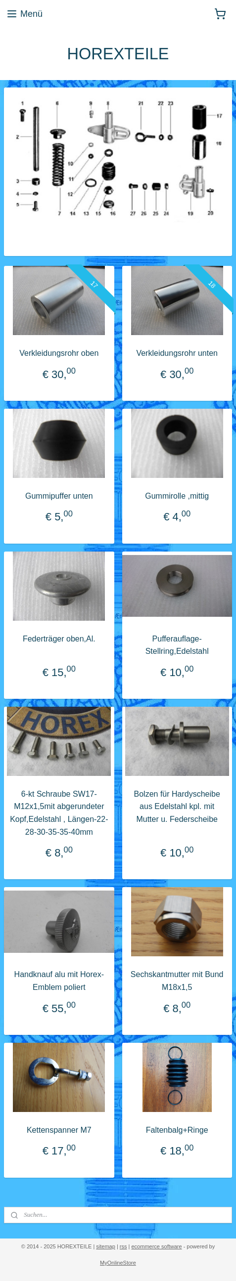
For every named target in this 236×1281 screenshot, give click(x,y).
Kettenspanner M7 (59, 1129)
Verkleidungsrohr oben (58, 353)
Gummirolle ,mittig (177, 495)
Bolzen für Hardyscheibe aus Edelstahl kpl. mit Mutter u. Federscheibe (177, 806)
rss (123, 1246)
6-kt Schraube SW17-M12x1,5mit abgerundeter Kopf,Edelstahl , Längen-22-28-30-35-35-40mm (59, 812)
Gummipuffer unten (59, 495)
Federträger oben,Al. (59, 638)
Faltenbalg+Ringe (177, 1129)
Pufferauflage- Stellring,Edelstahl (177, 644)
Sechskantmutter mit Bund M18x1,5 (177, 980)
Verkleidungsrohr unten (177, 353)
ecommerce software (157, 1246)
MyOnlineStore (118, 1263)
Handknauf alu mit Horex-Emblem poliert (59, 980)
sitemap (105, 1246)
